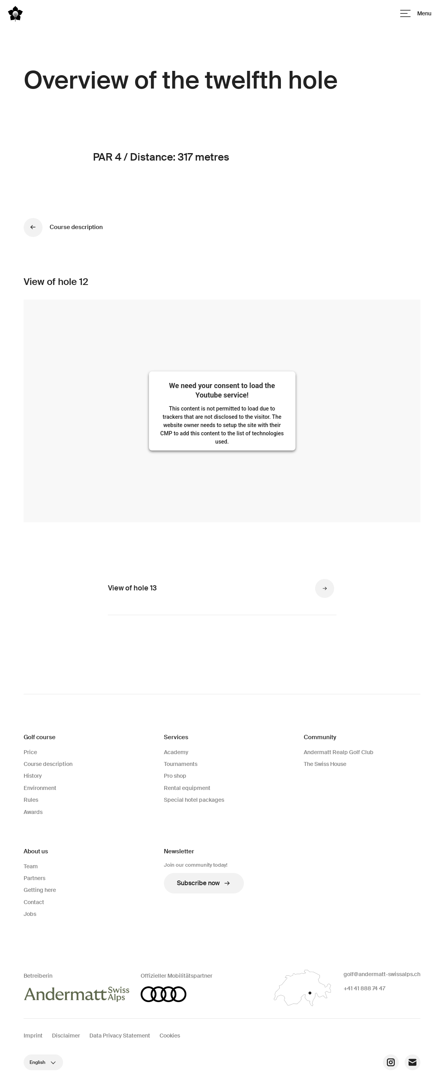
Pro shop (175, 775)
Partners (34, 878)
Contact (34, 902)
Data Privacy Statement (119, 1035)
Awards (33, 812)
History (33, 775)
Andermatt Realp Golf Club (338, 752)
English (43, 1062)
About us (36, 851)
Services (176, 737)
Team (31, 866)
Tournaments (180, 764)
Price (30, 752)
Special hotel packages (194, 799)
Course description (48, 764)
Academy (176, 752)
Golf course (40, 737)
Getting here (40, 889)
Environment (40, 788)
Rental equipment (187, 788)
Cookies (170, 1035)
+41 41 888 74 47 (364, 988)
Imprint (33, 1035)
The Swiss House (325, 764)
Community (320, 737)
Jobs (30, 913)
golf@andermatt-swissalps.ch (382, 974)
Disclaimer (66, 1035)
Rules (31, 799)
